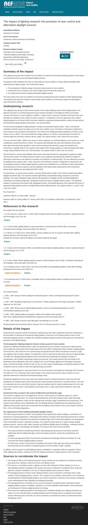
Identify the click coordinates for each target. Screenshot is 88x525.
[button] (25, 63)
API (34, 12)
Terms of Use (44, 12)
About (7, 12)
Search (5, 509)
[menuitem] (7, 11)
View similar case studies (14, 64)
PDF (65, 56)
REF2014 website (9, 512)
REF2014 (20, 4)
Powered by (78, 505)
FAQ (5, 517)
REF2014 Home (57, 12)
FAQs (28, 12)
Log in (82, 11)
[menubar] (34, 11)
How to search (18, 12)
